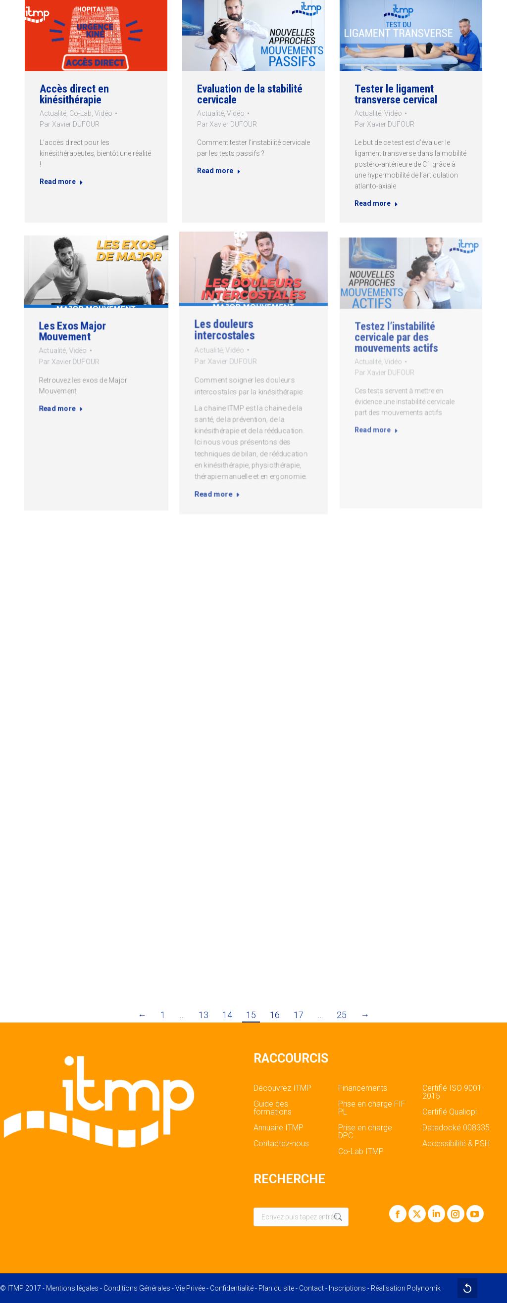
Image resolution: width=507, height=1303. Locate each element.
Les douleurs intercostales (237, 349)
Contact (311, 1288)
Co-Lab (80, 113)
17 (299, 1015)
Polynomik (424, 1288)
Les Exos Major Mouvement (79, 343)
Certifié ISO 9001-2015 (453, 1092)
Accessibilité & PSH (456, 1144)
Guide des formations (273, 1108)
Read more (60, 184)
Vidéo (104, 113)
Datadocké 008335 (456, 1128)
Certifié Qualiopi (449, 1112)
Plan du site (276, 1288)
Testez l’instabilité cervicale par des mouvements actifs (403, 355)
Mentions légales (72, 1288)
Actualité (51, 113)
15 (251, 1015)
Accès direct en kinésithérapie (73, 94)
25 (342, 1015)
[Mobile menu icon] (491, 15)
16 (275, 1015)
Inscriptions (347, 1288)
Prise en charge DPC (365, 1132)
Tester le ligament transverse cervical (398, 97)
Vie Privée (190, 1288)
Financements (362, 1088)
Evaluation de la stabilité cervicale (250, 93)
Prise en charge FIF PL (372, 1108)
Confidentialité (232, 1288)
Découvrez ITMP (282, 1088)
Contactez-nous (281, 1144)
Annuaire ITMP (279, 1128)
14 (227, 1015)
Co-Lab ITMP (361, 1152)
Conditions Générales (136, 1288)
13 (203, 1015)
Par (69, 125)
